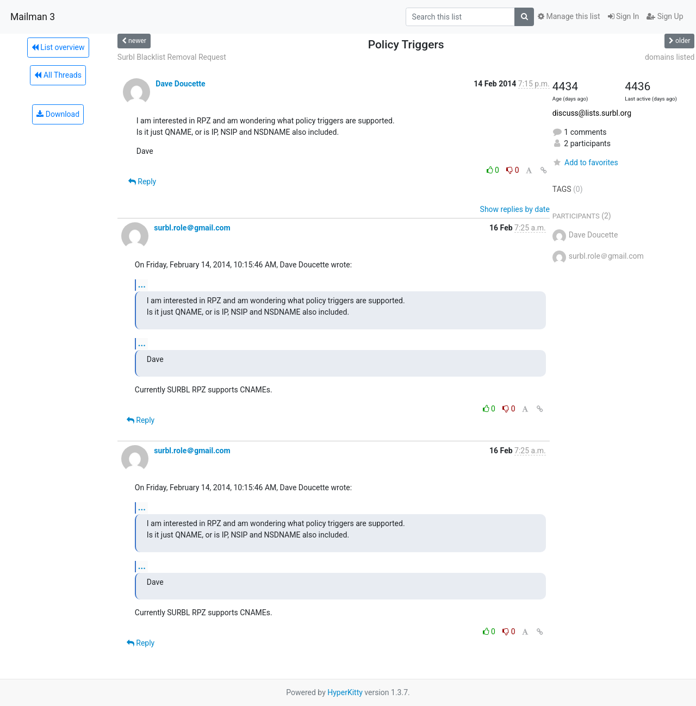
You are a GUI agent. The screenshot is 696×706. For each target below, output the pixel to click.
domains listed (670, 57)
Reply (142, 181)
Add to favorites (585, 162)
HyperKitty (345, 692)
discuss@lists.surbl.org (591, 113)
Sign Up (665, 16)
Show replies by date (515, 209)
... (142, 284)
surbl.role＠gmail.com (192, 227)
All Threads (57, 75)
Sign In (623, 16)
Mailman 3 (32, 16)
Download (57, 114)
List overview (58, 47)
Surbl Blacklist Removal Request (171, 57)
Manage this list (569, 16)
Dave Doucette (180, 83)
